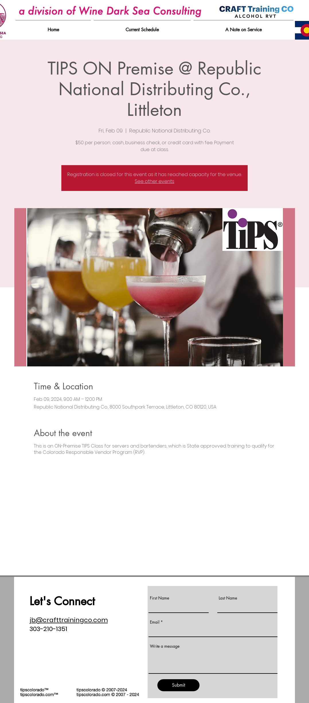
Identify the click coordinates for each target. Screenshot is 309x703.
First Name (159, 598)
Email (154, 622)
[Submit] (178, 685)
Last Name (228, 598)
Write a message (164, 646)
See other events (154, 181)
